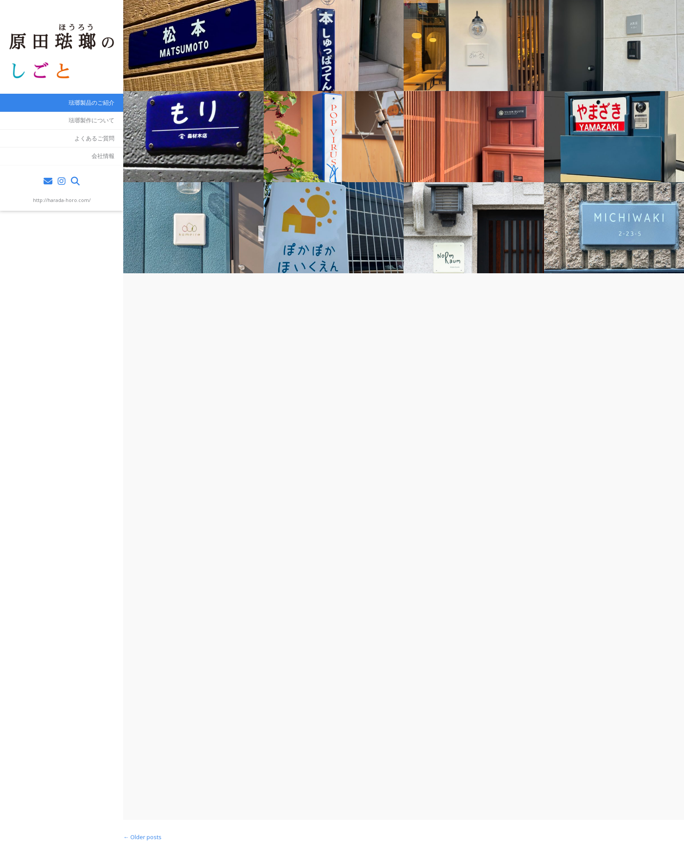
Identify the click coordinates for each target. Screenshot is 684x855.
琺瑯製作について (91, 120)
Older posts (142, 837)
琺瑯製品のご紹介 (91, 102)
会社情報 (103, 156)
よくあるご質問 (94, 138)
